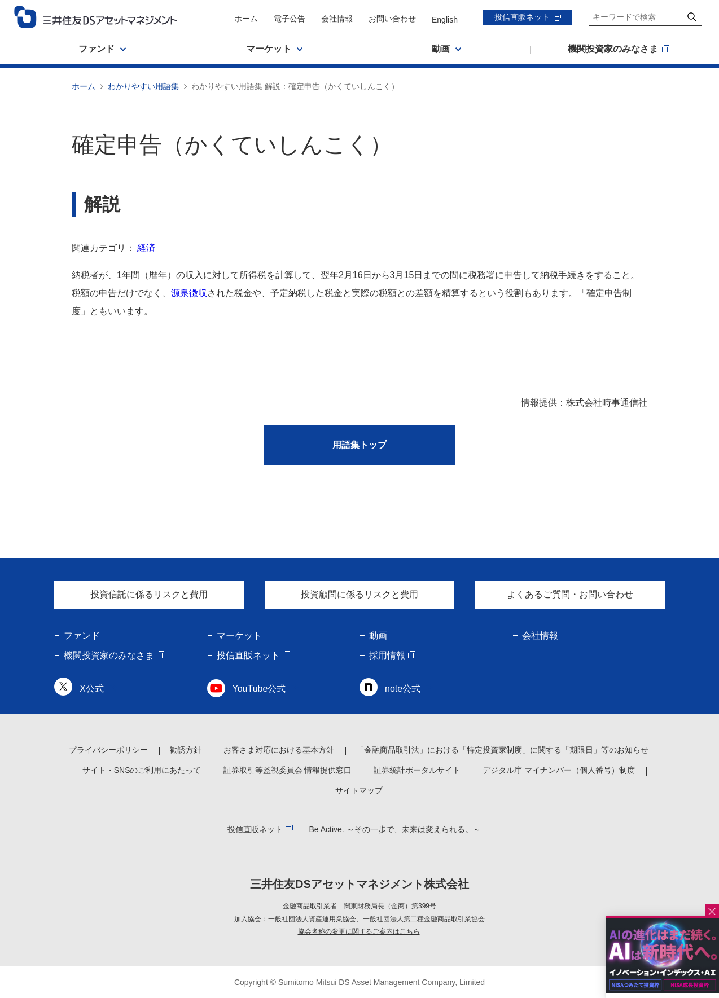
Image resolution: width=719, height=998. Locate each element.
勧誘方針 (185, 749)
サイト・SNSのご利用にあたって (141, 770)
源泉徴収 (189, 293)
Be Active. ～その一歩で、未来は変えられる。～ (394, 829)
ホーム (246, 18)
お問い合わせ (392, 18)
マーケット (239, 635)
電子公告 (289, 18)
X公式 (92, 688)
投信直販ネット (522, 16)
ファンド (82, 635)
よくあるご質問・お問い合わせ (570, 594)
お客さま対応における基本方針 (278, 749)
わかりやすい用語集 (143, 86)
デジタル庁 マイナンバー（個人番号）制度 (559, 770)
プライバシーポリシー (108, 749)
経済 (146, 248)
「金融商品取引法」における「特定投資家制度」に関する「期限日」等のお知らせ (502, 749)
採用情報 (387, 655)
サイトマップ (359, 790)
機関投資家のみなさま (109, 655)
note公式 (402, 688)
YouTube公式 (259, 688)
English (445, 19)
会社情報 (337, 18)
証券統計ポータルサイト (417, 770)
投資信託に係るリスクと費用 (149, 594)
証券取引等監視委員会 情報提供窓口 (287, 770)
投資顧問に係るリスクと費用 (359, 594)
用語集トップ (359, 445)
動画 (378, 635)
